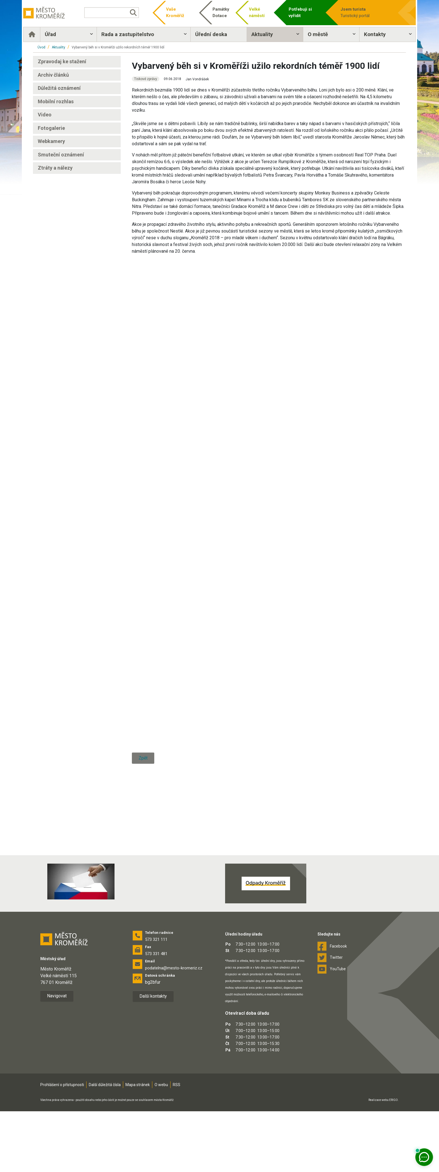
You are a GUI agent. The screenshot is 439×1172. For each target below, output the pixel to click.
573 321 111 (156, 1000)
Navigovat (57, 1056)
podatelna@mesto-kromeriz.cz (173, 1028)
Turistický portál (358, 12)
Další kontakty (153, 1057)
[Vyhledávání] (117, 12)
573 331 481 (156, 1014)
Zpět (143, 879)
